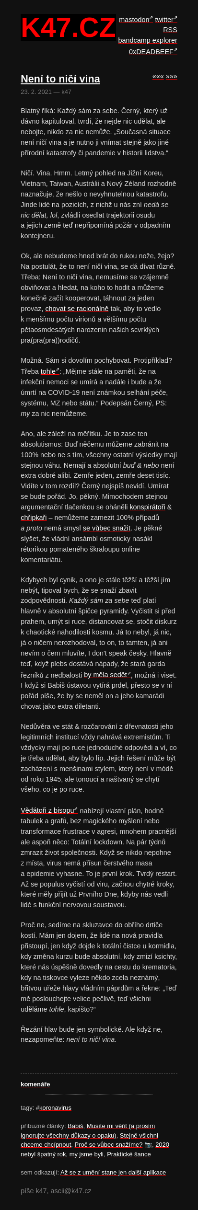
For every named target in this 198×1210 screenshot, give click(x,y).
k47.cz (68, 28)
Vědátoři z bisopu (47, 810)
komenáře (35, 1084)
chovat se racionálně (76, 308)
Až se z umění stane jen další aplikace (113, 1172)
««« (158, 76)
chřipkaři (34, 517)
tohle (48, 371)
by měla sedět (105, 675)
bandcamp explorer (147, 40)
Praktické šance (129, 1154)
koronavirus (55, 1107)
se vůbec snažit (106, 528)
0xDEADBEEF (151, 52)
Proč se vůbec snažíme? (109, 1144)
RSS (170, 30)
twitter (164, 19)
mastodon (134, 19)
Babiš (75, 1125)
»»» (171, 76)
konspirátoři (147, 507)
